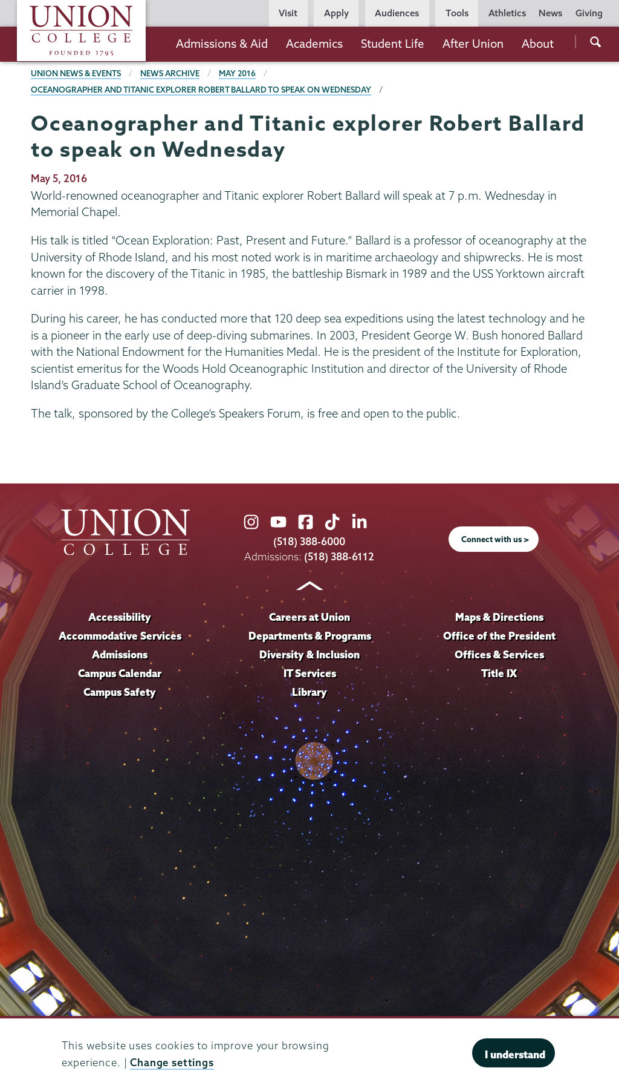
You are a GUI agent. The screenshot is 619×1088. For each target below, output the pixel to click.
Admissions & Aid (222, 43)
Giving (589, 13)
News (550, 13)
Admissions (120, 654)
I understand (515, 1054)
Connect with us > (495, 539)
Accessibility (119, 617)
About (538, 43)
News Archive (169, 73)
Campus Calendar (120, 673)
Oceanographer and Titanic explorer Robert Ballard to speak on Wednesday (201, 89)
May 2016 (237, 73)
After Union (473, 43)
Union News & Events (76, 73)
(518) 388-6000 (309, 541)
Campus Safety (120, 692)
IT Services (310, 673)
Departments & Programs (310, 635)
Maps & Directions (499, 617)
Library (309, 692)
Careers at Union (309, 617)
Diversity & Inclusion (309, 654)
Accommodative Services (120, 635)
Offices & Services (499, 654)
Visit (288, 13)
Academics (314, 43)
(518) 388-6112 (339, 556)
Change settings (172, 1062)
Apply (336, 13)
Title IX (499, 673)
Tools (457, 13)
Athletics (507, 13)
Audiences (397, 13)
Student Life (392, 43)
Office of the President (499, 635)
